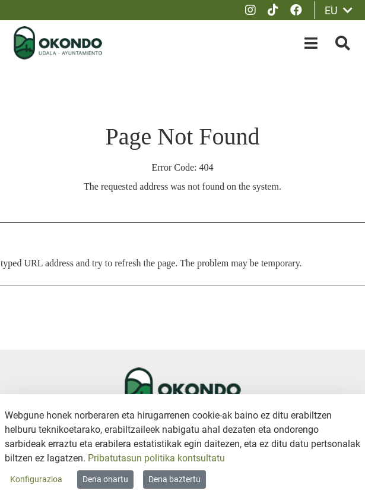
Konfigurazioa (36, 479)
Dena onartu (105, 479)
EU (339, 10)
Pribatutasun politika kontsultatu (156, 458)
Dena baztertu (174, 479)
